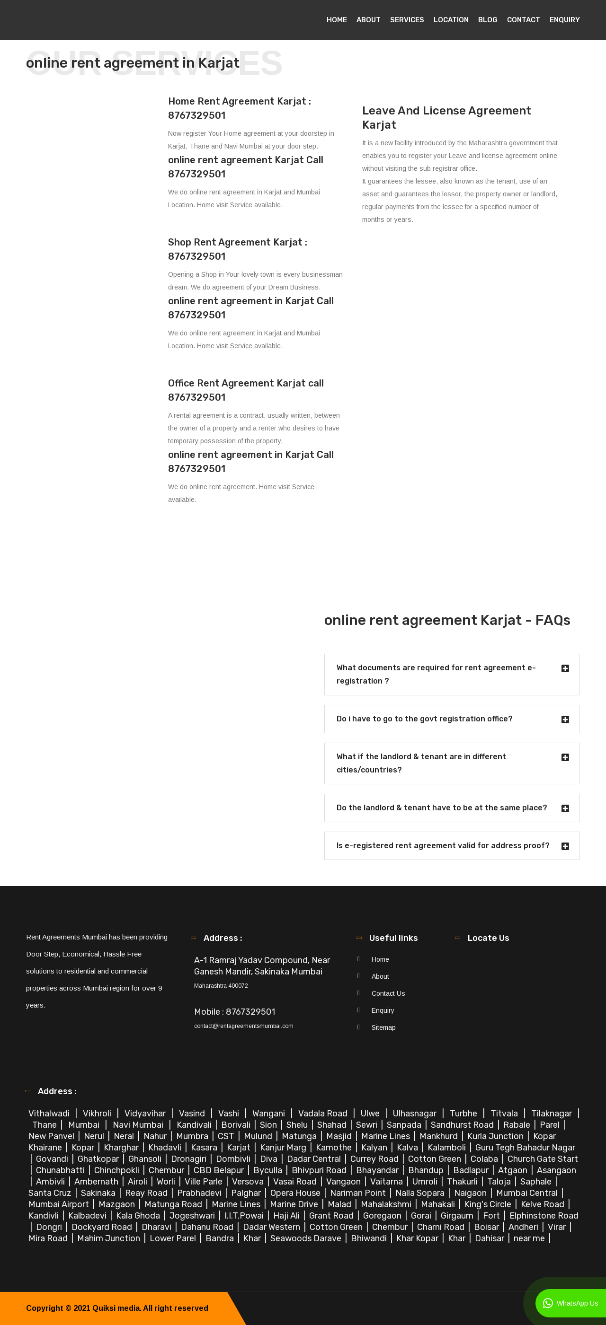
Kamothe (335, 1147)
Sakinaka (99, 1193)
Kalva (408, 1147)
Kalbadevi (88, 1216)
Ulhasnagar (415, 1113)
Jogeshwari (193, 1216)
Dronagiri (189, 1159)
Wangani (269, 1113)
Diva (269, 1159)
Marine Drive (295, 1204)
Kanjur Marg (284, 1147)
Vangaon (344, 1181)
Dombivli (234, 1159)
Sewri (367, 1125)
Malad (340, 1204)
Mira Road (49, 1238)
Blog (488, 20)
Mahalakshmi (387, 1204)
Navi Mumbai (139, 1125)
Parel (550, 1125)
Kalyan (375, 1147)
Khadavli (165, 1147)
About (368, 20)
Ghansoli (145, 1159)
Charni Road (441, 1227)
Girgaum (458, 1216)
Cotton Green (435, 1159)
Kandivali (195, 1125)
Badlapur (471, 1170)
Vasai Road (296, 1181)
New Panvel (52, 1136)
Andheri (524, 1227)
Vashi (229, 1113)
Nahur (156, 1136)
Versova (249, 1181)
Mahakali (439, 1204)
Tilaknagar (552, 1113)
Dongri (50, 1227)
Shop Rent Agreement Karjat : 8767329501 (237, 249)
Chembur (167, 1170)
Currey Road (375, 1159)
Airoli (138, 1181)
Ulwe (371, 1113)
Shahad (332, 1125)
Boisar (487, 1227)
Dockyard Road (102, 1227)
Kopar (83, 1147)
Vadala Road (323, 1113)
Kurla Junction (496, 1136)
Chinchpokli (117, 1170)
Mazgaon (117, 1204)
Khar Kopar (418, 1238)
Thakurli (463, 1181)
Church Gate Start (543, 1159)
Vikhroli (98, 1113)
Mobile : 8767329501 (234, 1012)
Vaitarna (387, 1181)
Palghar (247, 1193)
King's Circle (488, 1204)
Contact (523, 20)
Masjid (340, 1136)
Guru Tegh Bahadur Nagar (525, 1147)
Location (451, 20)
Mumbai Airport (59, 1204)
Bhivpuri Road (320, 1170)
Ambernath (97, 1181)
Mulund (259, 1136)
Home (337, 20)
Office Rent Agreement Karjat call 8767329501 (246, 390)
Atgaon (513, 1170)
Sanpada (405, 1125)
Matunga (300, 1136)
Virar (558, 1227)
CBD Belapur (220, 1170)
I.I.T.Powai (245, 1216)
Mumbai (84, 1125)
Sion (269, 1125)
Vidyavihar (146, 1113)
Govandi (53, 1159)
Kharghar (122, 1147)
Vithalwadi (49, 1113)
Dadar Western (272, 1227)
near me (530, 1238)
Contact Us (388, 993)
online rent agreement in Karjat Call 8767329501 (251, 308)
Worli (167, 1181)
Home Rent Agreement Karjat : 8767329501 (239, 108)
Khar (253, 1238)
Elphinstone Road (544, 1216)
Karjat (239, 1147)
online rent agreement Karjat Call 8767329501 (245, 167)
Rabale (517, 1125)
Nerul (95, 1136)
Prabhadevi (200, 1193)
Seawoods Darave (306, 1238)
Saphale (536, 1181)
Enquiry (565, 20)
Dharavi (157, 1227)
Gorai (422, 1216)
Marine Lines (386, 1136)
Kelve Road (543, 1204)
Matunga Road (174, 1204)
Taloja (500, 1181)
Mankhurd (439, 1136)
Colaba (485, 1159)
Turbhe (464, 1113)
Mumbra (193, 1136)
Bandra (220, 1238)
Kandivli (44, 1216)
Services (407, 20)
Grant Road (332, 1216)
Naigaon (471, 1193)
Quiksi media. (117, 1308)
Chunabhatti (61, 1170)
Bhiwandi (370, 1238)
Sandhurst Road (463, 1125)
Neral (125, 1136)
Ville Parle (204, 1181)
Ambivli (51, 1181)
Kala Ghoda (139, 1216)
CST (226, 1136)
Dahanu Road (208, 1227)
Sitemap (384, 1027)
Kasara (205, 1147)
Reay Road (147, 1193)
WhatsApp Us (570, 1303)
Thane (45, 1125)
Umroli (425, 1181)
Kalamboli (448, 1147)
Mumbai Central (528, 1193)
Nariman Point (359, 1193)
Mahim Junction (109, 1238)
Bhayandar (378, 1170)
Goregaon (383, 1216)
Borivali (236, 1125)
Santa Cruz (50, 1193)
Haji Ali (287, 1216)
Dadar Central (315, 1159)
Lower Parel (174, 1238)
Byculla (268, 1170)
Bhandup (427, 1170)
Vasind (193, 1113)
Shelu (298, 1125)
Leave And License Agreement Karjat (446, 118)
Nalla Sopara (420, 1193)
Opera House (296, 1193)
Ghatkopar (99, 1159)
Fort (492, 1216)
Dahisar (490, 1238)
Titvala (505, 1113)
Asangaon (556, 1170)
